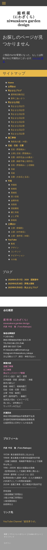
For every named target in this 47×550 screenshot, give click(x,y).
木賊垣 (14, 184)
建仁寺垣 (15, 212)
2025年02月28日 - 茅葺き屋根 (21, 283)
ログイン (7, 543)
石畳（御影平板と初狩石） (22, 161)
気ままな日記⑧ (18, 133)
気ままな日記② (18, 110)
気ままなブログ (15, 90)
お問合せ (12, 86)
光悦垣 (14, 204)
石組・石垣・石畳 (16, 145)
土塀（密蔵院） (18, 228)
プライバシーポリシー (17, 534)
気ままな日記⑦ (18, 129)
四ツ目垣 (15, 196)
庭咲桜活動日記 (18, 94)
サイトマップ (9, 537)
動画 (13, 243)
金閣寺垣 (15, 200)
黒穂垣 (14, 192)
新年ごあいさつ (18, 98)
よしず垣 (15, 216)
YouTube (12, 239)
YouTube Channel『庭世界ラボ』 (20, 521)
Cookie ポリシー (34, 534)
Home (11, 82)
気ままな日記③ (18, 114)
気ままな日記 (14, 102)
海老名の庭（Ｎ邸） (19, 141)
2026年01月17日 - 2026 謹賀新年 (23, 279)
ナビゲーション (18, 255)
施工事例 (12, 137)
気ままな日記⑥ (18, 125)
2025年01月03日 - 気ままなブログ (23, 287)
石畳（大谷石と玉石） (20, 177)
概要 (5, 534)
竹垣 (10, 180)
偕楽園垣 (15, 208)
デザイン (15, 247)
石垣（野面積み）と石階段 (22, 165)
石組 (13, 169)
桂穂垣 (14, 188)
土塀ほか (12, 224)
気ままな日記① (18, 106)
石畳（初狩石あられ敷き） (22, 157)
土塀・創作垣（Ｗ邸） (20, 235)
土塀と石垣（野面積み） (21, 153)
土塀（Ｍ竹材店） (18, 232)
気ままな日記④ (18, 118)
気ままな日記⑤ (18, 122)
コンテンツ (16, 251)
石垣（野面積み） (18, 149)
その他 (14, 259)
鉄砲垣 (14, 220)
